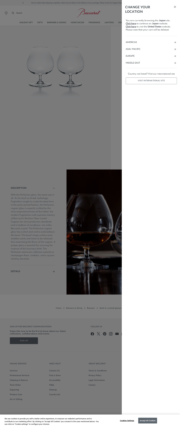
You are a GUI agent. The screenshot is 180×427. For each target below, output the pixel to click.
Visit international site (151, 81)
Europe (151, 56)
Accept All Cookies (148, 420)
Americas (151, 42)
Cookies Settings (127, 420)
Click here (131, 24)
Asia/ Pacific (151, 49)
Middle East (151, 63)
